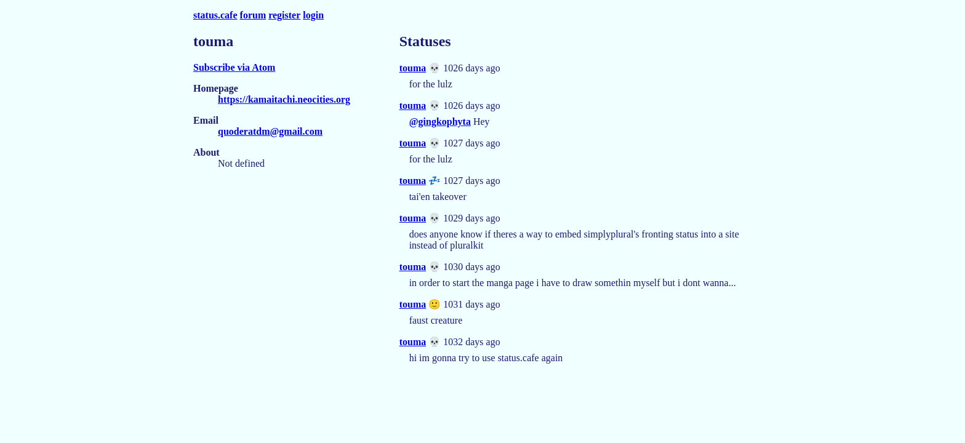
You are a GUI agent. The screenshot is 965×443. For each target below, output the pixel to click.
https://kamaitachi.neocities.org (284, 99)
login (313, 15)
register (284, 15)
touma (412, 68)
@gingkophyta (440, 121)
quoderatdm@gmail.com (270, 131)
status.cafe (215, 15)
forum (253, 15)
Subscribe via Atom (234, 67)
